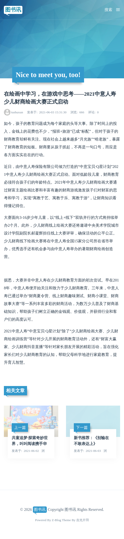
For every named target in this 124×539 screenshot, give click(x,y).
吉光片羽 (82, 520)
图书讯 (13, 10)
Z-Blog (56, 520)
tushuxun (17, 112)
